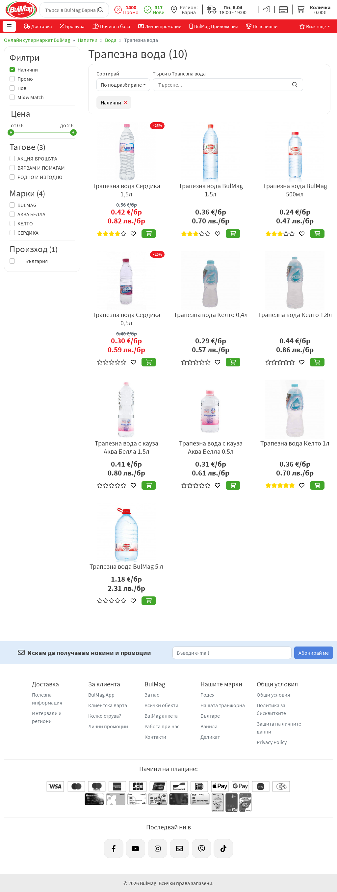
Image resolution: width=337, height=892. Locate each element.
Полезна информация (47, 698)
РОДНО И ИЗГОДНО (40, 177)
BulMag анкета (161, 715)
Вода (111, 40)
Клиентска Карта (107, 705)
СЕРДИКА (28, 232)
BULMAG (27, 205)
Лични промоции (108, 726)
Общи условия (273, 694)
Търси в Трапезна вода (179, 73)
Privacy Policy (272, 742)
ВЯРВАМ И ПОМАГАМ (41, 167)
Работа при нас (161, 726)
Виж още (311, 26)
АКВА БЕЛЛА (31, 214)
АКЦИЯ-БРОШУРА (37, 158)
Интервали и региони (47, 717)
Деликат (210, 737)
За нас (151, 694)
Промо (25, 78)
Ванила (209, 726)
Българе (210, 715)
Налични (27, 69)
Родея (207, 694)
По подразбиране (121, 84)
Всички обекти (161, 705)
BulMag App (101, 694)
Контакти (155, 737)
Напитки (87, 40)
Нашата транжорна (222, 705)
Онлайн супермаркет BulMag (37, 40)
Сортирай (107, 73)
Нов (21, 88)
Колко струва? (104, 715)
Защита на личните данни (279, 727)
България (32, 261)
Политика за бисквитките (271, 709)
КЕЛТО (25, 223)
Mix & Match (30, 97)
